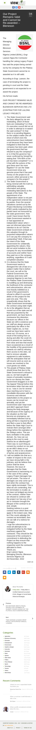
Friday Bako (6, 568)
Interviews (7, 651)
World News (8, 672)
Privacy (18, 727)
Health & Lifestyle (9, 647)
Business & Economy (10, 638)
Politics (6, 659)
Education (7, 640)
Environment (8, 645)
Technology (8, 666)
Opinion (7, 655)
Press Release (8, 662)
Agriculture (7, 636)
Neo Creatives (9, 725)
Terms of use (28, 727)
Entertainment (8, 642)
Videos (6, 670)
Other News (12, 568)
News (6, 653)
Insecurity (7, 649)
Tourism (7, 668)
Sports (6, 664)
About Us (10, 727)
